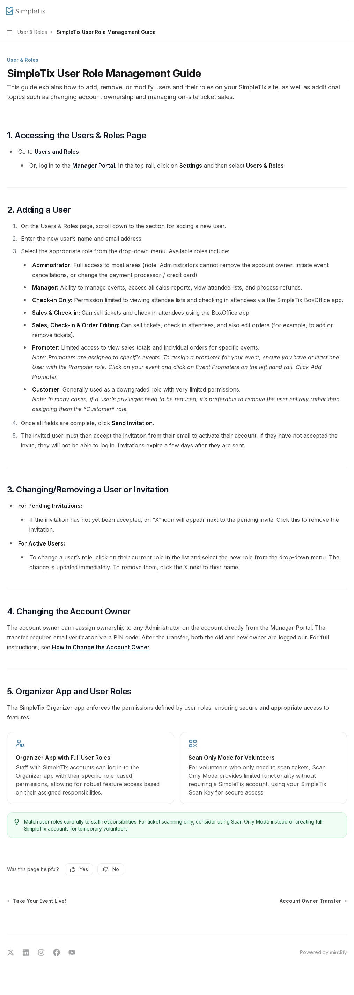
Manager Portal (93, 165)
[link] (90, 768)
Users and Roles (57, 151)
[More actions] (344, 11)
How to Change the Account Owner (101, 647)
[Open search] (331, 11)
